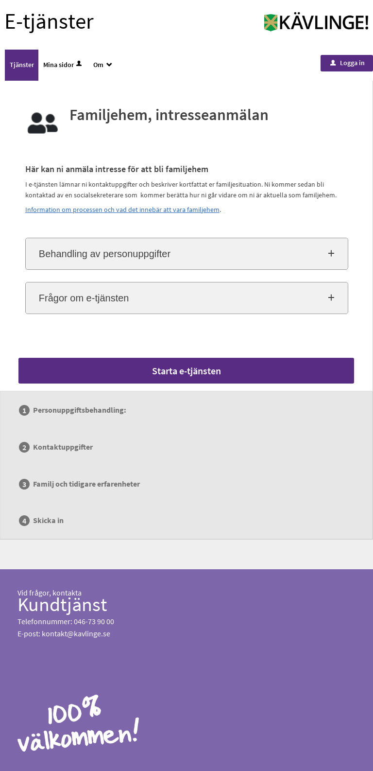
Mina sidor (63, 64)
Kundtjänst (62, 604)
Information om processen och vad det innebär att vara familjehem (122, 209)
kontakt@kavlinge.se (76, 633)
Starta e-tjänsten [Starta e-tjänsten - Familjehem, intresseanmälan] (186, 371)
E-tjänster (49, 21)
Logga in (347, 62)
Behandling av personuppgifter (104, 253)
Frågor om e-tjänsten (84, 298)
